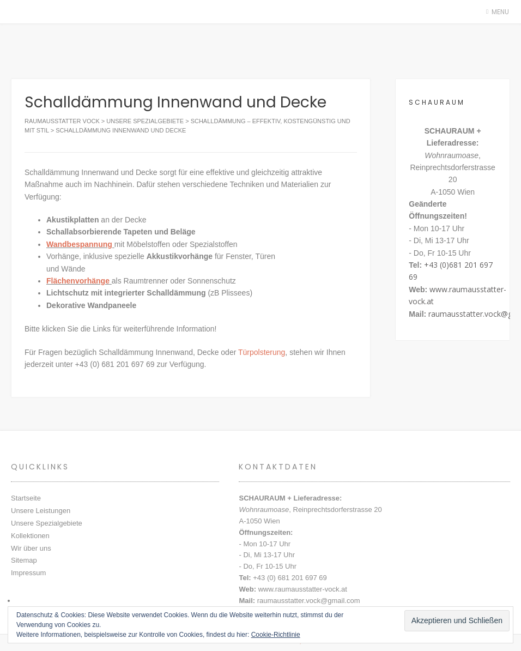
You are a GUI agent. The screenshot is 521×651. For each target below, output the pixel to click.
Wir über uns (31, 548)
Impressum (28, 573)
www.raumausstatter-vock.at (302, 589)
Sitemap (24, 560)
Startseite (26, 498)
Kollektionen (30, 536)
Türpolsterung (261, 352)
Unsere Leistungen (40, 511)
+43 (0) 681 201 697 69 (290, 578)
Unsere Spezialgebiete (46, 523)
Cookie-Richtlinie (275, 634)
